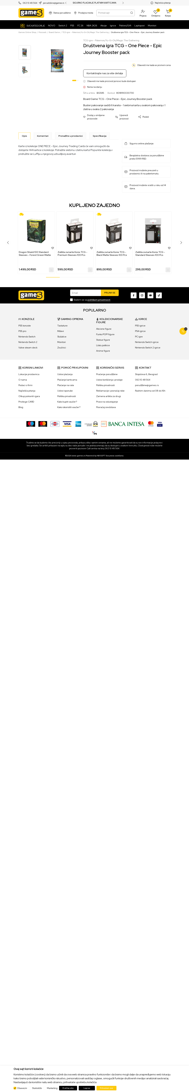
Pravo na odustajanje (107, 401)
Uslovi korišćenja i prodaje (109, 379)
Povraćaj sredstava (106, 407)
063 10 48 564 (30, 3)
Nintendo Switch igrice (147, 342)
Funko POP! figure (105, 334)
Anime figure (103, 350)
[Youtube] (150, 295)
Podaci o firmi (25, 385)
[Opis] (24, 136)
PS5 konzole (24, 325)
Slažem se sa (92, 300)
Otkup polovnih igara (29, 396)
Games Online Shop (27, 32)
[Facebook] (134, 295)
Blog (20, 407)
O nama (22, 379)
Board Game (54, 32)
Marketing (52, 1088)
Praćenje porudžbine (107, 374)
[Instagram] (142, 295)
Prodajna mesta (85, 12)
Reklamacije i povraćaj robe (110, 390)
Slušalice (61, 336)
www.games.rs (78, 455)
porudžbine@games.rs (147, 385)
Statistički (37, 1088)
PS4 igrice (140, 331)
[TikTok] (159, 295)
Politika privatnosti (66, 396)
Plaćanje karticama (67, 379)
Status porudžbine (62, 12)
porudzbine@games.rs (53, 3)
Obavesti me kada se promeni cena (154, 65)
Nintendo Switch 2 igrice (147, 347)
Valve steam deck (27, 347)
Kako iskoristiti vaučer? (68, 407)
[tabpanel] (57, 61)
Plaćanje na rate (65, 385)
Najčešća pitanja (163, 2)
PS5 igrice (140, 325)
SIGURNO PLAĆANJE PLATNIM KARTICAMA (94, 3)
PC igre (139, 336)
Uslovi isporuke (65, 390)
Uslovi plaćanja (65, 374)
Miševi (60, 331)
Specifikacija (99, 135)
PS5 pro (22, 331)
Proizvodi (42, 32)
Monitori (61, 342)
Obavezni (22, 1088)
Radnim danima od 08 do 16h (150, 390)
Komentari (42, 135)
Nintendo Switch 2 (27, 342)
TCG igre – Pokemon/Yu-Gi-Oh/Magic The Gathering (85, 32)
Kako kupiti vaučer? (67, 401)
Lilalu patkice (103, 345)
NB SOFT (101, 455)
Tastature (62, 325)
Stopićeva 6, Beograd (146, 374)
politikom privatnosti (99, 299)
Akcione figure (103, 328)
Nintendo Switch (26, 336)
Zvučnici (61, 347)
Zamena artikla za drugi (108, 396)
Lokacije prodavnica (28, 374)
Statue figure (103, 339)
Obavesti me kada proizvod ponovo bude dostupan (111, 81)
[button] (143, 12)
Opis (24, 135)
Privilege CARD (26, 401)
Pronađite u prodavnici (70, 135)
